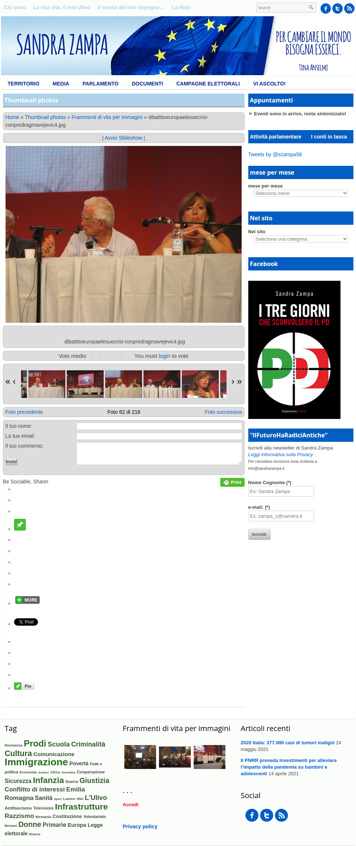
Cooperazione (91, 772)
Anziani (43, 772)
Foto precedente (24, 412)
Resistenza (14, 745)
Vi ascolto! (269, 84)
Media (61, 84)
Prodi (35, 743)
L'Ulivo (96, 797)
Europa (77, 825)
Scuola (59, 744)
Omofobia (69, 772)
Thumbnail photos (45, 117)
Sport (58, 799)
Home (12, 117)
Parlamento (100, 84)
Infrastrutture (81, 806)
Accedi (131, 804)
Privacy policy (140, 826)
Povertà (79, 763)
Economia (28, 772)
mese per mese (265, 186)
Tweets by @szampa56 (275, 154)
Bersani (11, 826)
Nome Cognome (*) (269, 482)
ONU (79, 799)
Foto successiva (223, 412)
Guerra (71, 781)
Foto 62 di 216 (124, 412)
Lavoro (69, 799)
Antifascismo (18, 807)
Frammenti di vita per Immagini (107, 117)
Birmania (43, 817)
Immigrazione (36, 762)
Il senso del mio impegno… (131, 7)
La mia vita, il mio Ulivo (61, 7)
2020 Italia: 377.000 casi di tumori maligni (288, 742)
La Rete (181, 7)
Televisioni (43, 808)
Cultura (18, 753)
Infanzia (48, 780)
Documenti (147, 84)
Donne (29, 824)
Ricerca (34, 834)
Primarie (54, 825)
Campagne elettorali (208, 84)
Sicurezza (18, 781)
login (164, 356)
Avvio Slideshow (123, 138)
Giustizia (95, 780)
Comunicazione (53, 754)
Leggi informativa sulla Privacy (280, 454)
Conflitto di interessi (35, 789)
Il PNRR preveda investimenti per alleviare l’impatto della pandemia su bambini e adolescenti (289, 767)
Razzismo (19, 815)
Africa (55, 772)
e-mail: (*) (259, 507)
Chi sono (15, 7)
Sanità (44, 798)
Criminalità (88, 744)
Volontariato (94, 816)
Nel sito (257, 231)
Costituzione (67, 816)
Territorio (23, 84)
